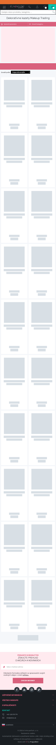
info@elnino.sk (11, 718)
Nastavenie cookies (28, 733)
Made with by (28, 742)
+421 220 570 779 (12, 714)
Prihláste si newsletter (28, 658)
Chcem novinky (28, 681)
